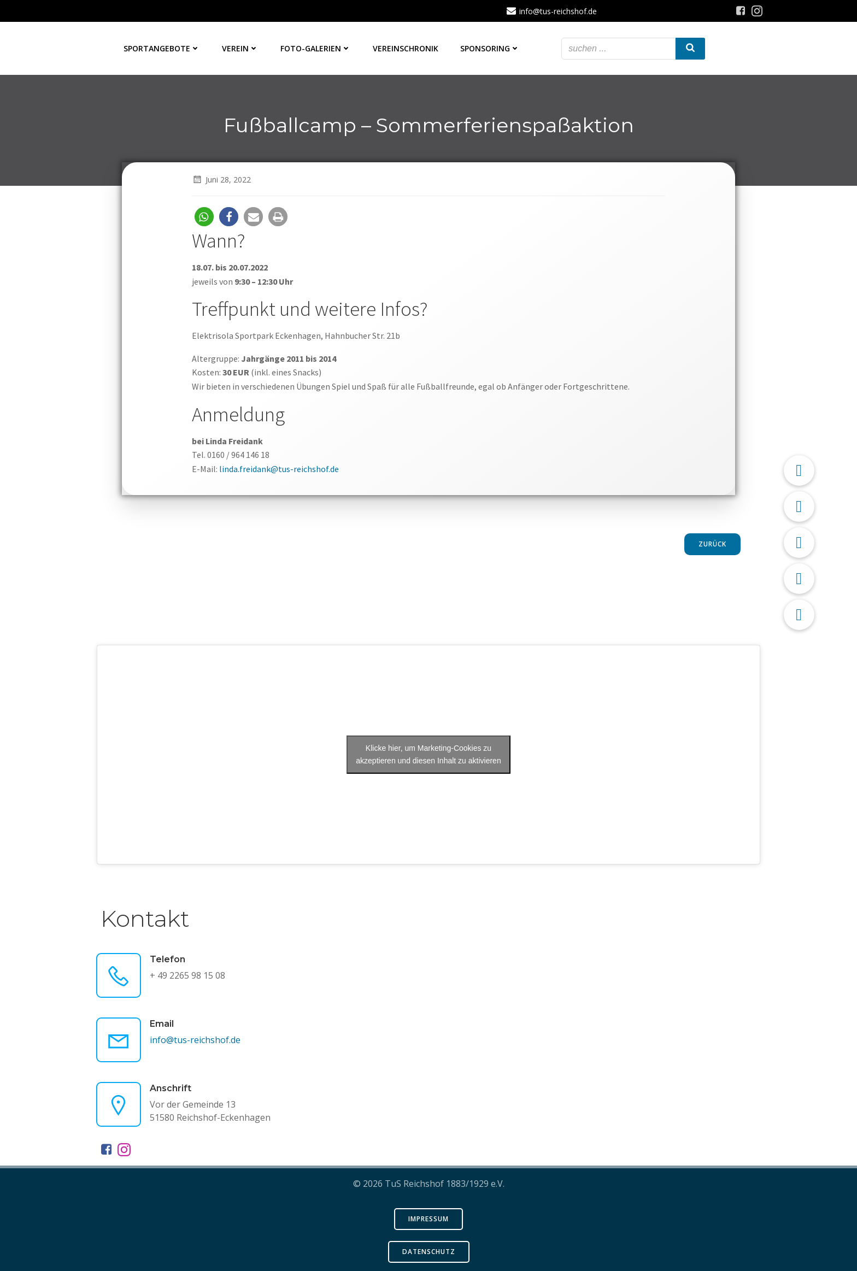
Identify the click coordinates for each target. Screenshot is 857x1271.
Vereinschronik (405, 48)
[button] (204, 216)
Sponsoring (490, 48)
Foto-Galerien (315, 48)
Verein (240, 48)
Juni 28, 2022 (221, 179)
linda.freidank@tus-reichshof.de (279, 468)
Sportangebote (162, 48)
